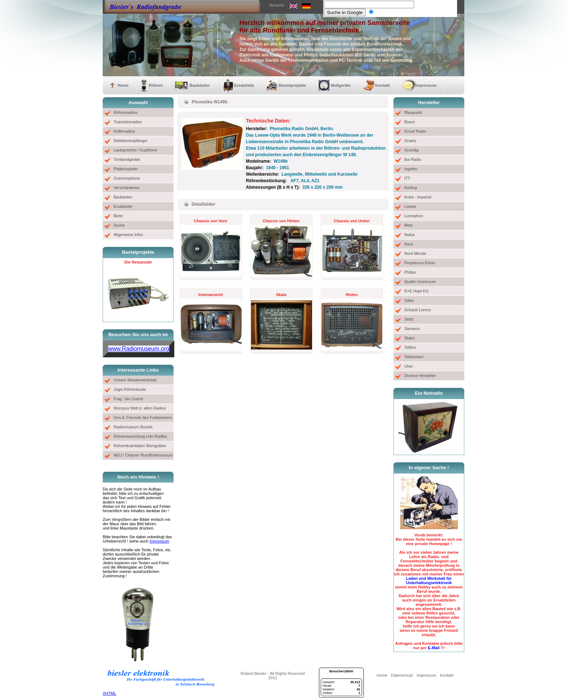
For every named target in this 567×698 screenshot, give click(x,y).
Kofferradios (124, 131)
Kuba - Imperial (417, 197)
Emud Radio (415, 131)
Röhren (156, 85)
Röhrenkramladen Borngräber (140, 446)
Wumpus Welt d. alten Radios (140, 408)
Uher (408, 366)
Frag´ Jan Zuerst (128, 399)
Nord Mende (415, 253)
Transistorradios (128, 122)
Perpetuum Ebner (419, 263)
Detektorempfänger (131, 140)
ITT (407, 178)
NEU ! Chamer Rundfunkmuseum (143, 455)
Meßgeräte (341, 85)
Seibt (408, 319)
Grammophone (127, 178)
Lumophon (413, 216)
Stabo (409, 338)
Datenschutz (402, 675)
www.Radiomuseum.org (138, 349)
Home (123, 85)
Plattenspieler (126, 169)
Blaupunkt (413, 112)
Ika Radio (412, 159)
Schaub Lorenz (417, 310)
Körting (410, 187)
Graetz (410, 140)
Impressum (426, 85)
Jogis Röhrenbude (130, 389)
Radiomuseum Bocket (133, 427)
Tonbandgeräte (127, 159)
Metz (408, 225)
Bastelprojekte (292, 85)
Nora (408, 244)
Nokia (409, 234)
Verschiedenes (127, 187)
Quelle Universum (420, 281)
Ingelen (410, 169)
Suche (119, 225)
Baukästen (199, 85)
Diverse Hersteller (420, 375)
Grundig (411, 150)
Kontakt (382, 85)
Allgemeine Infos (128, 234)
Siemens (412, 328)
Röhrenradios (125, 112)
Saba (409, 300)
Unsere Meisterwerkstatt (135, 380)
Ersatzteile (244, 85)
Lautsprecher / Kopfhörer (136, 150)
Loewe (410, 206)
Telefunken (413, 357)
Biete (118, 216)
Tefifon (410, 347)
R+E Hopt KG (416, 291)
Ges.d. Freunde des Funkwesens (143, 417)
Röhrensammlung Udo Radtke (140, 436)
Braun (409, 122)
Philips (410, 272)
